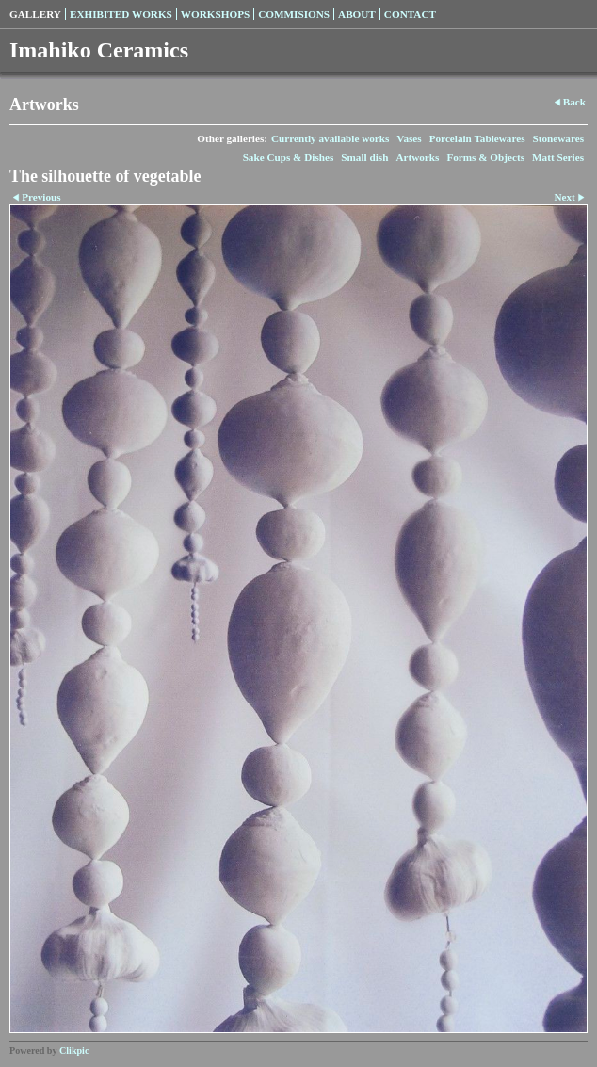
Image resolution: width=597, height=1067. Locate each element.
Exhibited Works (121, 14)
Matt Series (558, 157)
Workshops (215, 14)
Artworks (417, 157)
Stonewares (558, 138)
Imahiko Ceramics (98, 50)
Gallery (35, 14)
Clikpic (74, 1050)
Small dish (364, 157)
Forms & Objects (485, 157)
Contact (410, 14)
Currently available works (330, 138)
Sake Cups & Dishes (288, 157)
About (357, 14)
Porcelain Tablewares (477, 138)
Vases (408, 138)
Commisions (294, 14)
